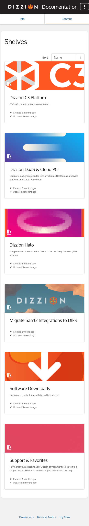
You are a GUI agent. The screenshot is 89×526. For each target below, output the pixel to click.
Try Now (64, 517)
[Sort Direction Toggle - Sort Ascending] (80, 57)
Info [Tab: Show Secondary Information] (22, 19)
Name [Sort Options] (58, 57)
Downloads (26, 517)
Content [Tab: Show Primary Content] (67, 19)
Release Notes (46, 517)
